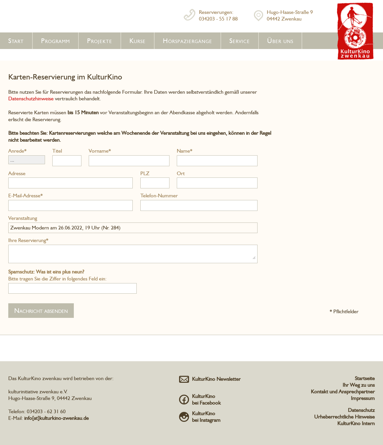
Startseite (365, 378)
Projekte (99, 41)
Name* (184, 151)
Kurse (137, 41)
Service (239, 41)
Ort (181, 173)
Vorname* (100, 151)
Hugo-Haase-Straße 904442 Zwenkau (290, 15)
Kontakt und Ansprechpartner (343, 391)
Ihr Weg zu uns (359, 385)
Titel (57, 151)
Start (16, 41)
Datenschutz (361, 410)
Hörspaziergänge (187, 41)
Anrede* (17, 151)
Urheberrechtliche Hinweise (344, 417)
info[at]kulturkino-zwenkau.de (56, 418)
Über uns (280, 41)
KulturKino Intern (356, 423)
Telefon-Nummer (159, 195)
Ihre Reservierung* (28, 240)
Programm (55, 41)
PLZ (144, 173)
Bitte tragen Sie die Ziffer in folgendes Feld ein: (57, 275)
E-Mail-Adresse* (25, 195)
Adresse (16, 173)
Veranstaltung (22, 218)
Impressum (363, 398)
